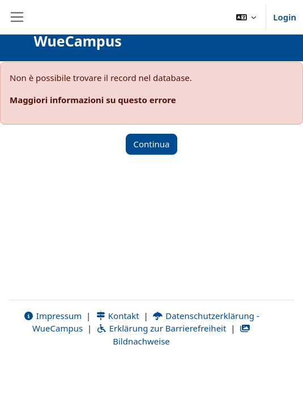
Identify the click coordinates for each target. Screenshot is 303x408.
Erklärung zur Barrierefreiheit (161, 328)
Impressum (52, 315)
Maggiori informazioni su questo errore (93, 99)
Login (284, 17)
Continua (151, 144)
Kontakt (117, 315)
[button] (246, 17)
